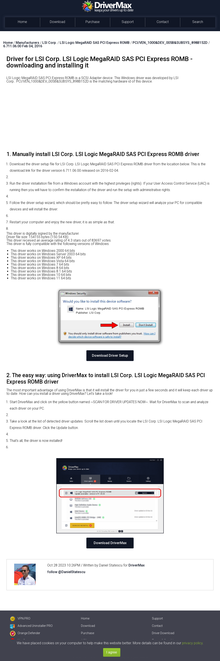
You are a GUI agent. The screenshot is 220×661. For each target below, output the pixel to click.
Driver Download (163, 633)
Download (57, 22)
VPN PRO (20, 618)
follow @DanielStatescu (66, 572)
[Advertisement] (110, 119)
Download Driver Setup (110, 355)
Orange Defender (25, 633)
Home (22, 22)
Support (128, 22)
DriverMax (136, 565)
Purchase (93, 22)
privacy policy (192, 643)
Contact (163, 22)
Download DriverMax (110, 543)
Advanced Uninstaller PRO (31, 625)
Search (197, 22)
